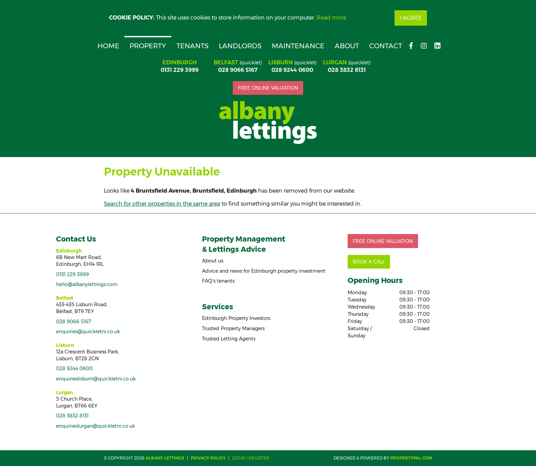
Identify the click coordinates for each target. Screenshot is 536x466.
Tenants (192, 46)
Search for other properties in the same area (162, 203)
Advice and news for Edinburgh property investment (263, 271)
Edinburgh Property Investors (236, 318)
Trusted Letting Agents (228, 339)
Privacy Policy (208, 458)
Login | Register (250, 458)
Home (108, 46)
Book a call (369, 262)
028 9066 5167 (237, 70)
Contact (385, 46)
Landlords (240, 46)
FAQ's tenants (218, 281)
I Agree (411, 18)
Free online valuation (268, 88)
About (347, 46)
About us (212, 261)
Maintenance (298, 46)
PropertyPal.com (411, 458)
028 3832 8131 (347, 70)
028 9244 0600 (292, 70)
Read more (331, 17)
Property (148, 46)
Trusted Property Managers (233, 328)
